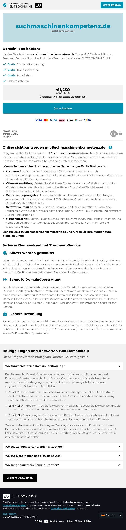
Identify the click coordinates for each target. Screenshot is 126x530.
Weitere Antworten (20, 477)
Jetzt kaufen (112, 5)
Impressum (9, 513)
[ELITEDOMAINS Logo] (52, 497)
